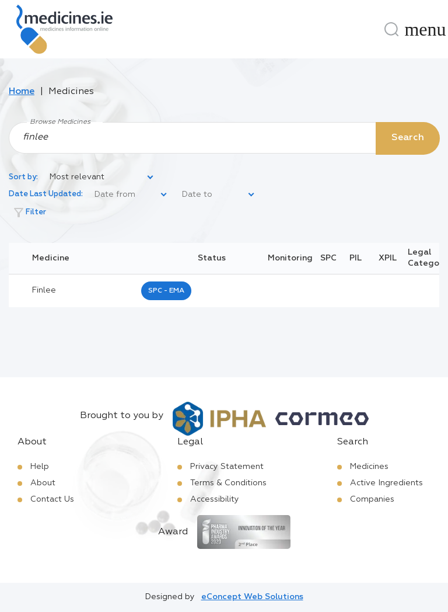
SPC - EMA (166, 290)
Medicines (369, 467)
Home (21, 91)
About (42, 483)
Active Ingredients (386, 483)
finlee (44, 290)
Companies (372, 499)
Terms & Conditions (228, 483)
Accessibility (214, 499)
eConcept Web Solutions (252, 597)
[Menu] (425, 29)
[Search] (391, 29)
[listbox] (102, 177)
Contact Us (52, 499)
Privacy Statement (227, 467)
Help (39, 467)
